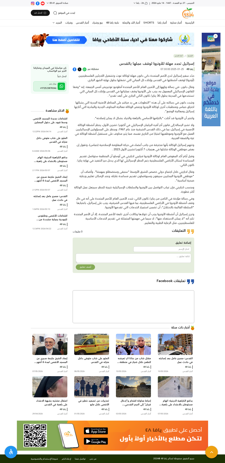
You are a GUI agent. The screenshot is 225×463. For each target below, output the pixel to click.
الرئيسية (189, 23)
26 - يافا (142, 3)
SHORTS (148, 23)
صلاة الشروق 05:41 (58, 3)
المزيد (58, 23)
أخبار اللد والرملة (131, 23)
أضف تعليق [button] (85, 267)
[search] (64, 13)
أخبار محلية (176, 23)
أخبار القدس (82, 23)
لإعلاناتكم (66, 459)
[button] (215, 36)
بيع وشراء (97, 23)
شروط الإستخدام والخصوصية (44, 459)
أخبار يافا (162, 23)
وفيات (68, 23)
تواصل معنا (80, 459)
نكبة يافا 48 (112, 23)
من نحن (93, 459)
